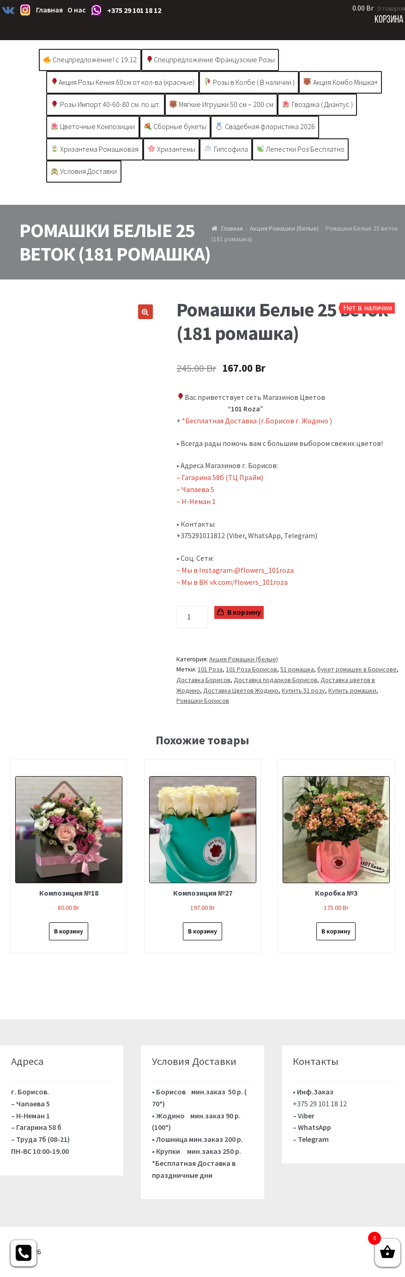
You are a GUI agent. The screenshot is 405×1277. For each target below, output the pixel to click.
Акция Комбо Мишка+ (340, 82)
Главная (49, 9)
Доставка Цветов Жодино (240, 690)
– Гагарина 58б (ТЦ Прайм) (219, 477)
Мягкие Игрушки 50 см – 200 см (221, 104)
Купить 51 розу (303, 690)
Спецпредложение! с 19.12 (90, 59)
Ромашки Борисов (202, 700)
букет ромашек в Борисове (357, 669)
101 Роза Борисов (251, 669)
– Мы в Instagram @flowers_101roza (235, 570)
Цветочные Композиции (93, 126)
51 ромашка (297, 669)
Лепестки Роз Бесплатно (301, 149)
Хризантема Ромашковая (95, 149)
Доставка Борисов (203, 680)
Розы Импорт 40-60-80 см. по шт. (105, 104)
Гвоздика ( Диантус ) (317, 104)
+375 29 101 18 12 (134, 10)
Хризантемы (171, 149)
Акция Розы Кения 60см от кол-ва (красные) (122, 82)
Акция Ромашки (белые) (284, 228)
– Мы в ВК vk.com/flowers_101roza (232, 582)
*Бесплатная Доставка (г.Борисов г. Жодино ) (257, 420)
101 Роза (210, 669)
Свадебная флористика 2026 (264, 126)
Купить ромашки (352, 690)
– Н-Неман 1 (196, 501)
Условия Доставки (84, 171)
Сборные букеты (175, 126)
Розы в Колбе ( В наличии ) (249, 82)
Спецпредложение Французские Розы (210, 59)
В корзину (244, 612)
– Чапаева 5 (195, 489)
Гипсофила (226, 149)
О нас (76, 9)
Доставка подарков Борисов (275, 680)
